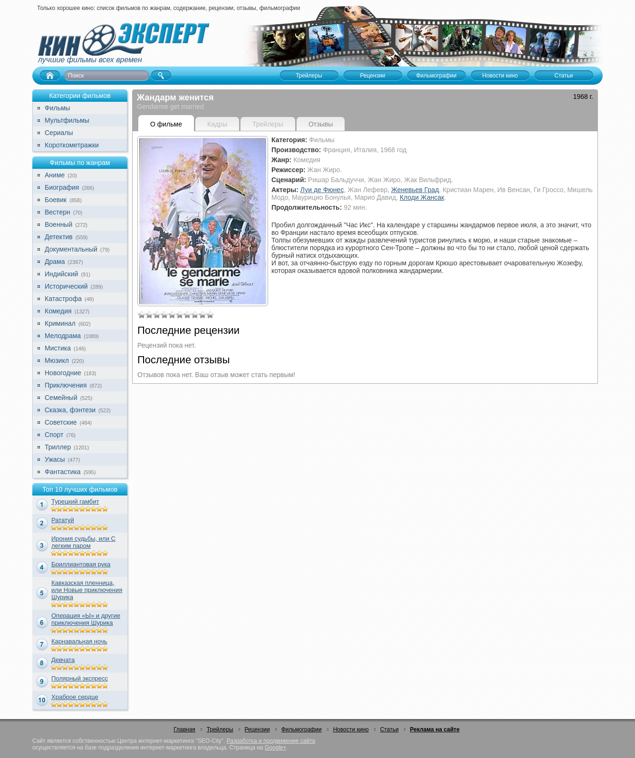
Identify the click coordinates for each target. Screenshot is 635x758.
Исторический (66, 286)
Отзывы (320, 124)
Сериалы (59, 132)
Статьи (389, 729)
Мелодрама (63, 336)
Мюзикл (57, 360)
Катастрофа (63, 298)
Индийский (61, 274)
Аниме (55, 175)
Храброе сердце (74, 696)
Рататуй (62, 520)
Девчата (63, 659)
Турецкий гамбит (75, 501)
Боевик (56, 200)
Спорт (54, 434)
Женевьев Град (415, 190)
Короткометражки (72, 145)
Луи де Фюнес (322, 190)
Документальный (71, 249)
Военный (58, 224)
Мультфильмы (67, 120)
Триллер (58, 447)
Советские (61, 422)
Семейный (61, 397)
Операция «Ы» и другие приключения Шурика (85, 619)
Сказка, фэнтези (70, 410)
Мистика (58, 348)
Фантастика (63, 472)
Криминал (60, 323)
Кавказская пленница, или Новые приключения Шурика (86, 590)
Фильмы (57, 108)
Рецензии (257, 729)
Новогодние (63, 373)
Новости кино (351, 729)
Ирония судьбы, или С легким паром (83, 542)
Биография (62, 187)
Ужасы (55, 459)
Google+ (276, 747)
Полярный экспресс (79, 678)
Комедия (58, 311)
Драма (55, 261)
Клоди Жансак (422, 197)
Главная (184, 729)
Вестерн (57, 212)
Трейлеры (220, 729)
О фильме (166, 124)
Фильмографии (301, 729)
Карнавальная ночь (79, 641)
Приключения (66, 385)
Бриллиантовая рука (80, 564)
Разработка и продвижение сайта (271, 741)
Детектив (59, 237)
